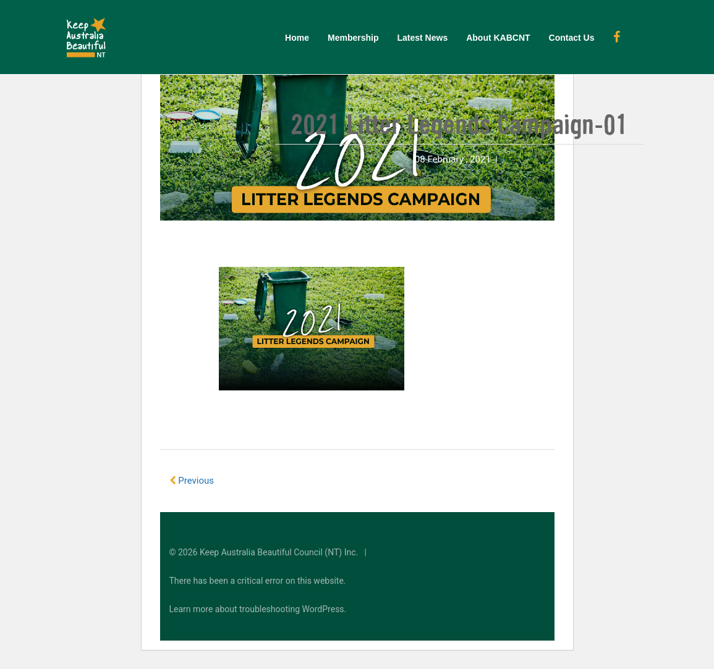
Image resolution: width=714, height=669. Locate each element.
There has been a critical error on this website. (257, 581)
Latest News (422, 38)
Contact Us (572, 38)
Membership (353, 38)
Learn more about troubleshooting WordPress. (258, 609)
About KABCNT (498, 38)
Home (297, 38)
